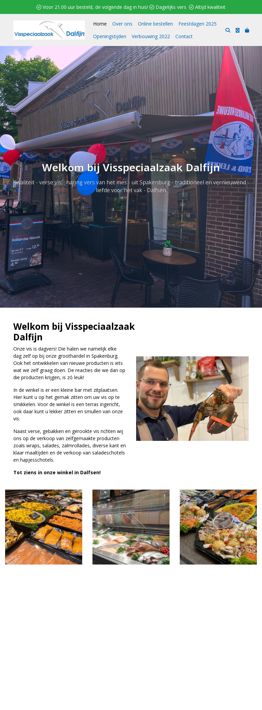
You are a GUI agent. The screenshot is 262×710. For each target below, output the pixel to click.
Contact (184, 36)
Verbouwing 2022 (151, 36)
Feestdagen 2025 (197, 23)
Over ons (122, 23)
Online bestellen (155, 23)
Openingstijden (109, 36)
